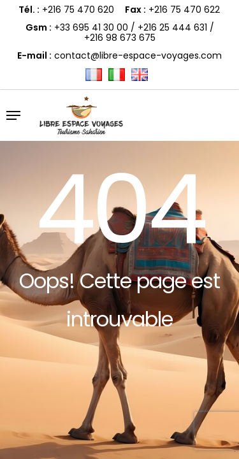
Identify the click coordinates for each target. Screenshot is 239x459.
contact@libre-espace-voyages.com (138, 55)
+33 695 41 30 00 (91, 27)
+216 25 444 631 (172, 27)
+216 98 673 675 (120, 37)
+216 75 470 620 (78, 9)
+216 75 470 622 (184, 9)
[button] (13, 115)
